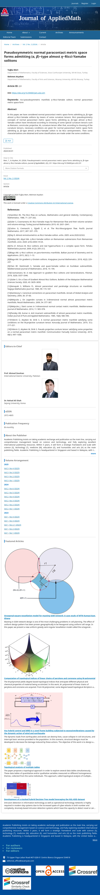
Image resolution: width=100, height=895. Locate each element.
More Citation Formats (14, 168)
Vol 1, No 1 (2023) (11, 533)
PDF (9, 141)
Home (9, 32)
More (95, 840)
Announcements (76, 32)
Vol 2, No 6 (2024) (11, 488)
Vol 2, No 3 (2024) (11, 500)
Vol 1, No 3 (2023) (11, 521)
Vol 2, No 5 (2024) (11, 492)
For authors (13, 845)
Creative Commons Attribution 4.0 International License (50, 203)
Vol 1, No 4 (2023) (11, 517)
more (93, 453)
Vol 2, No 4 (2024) (11, 496)
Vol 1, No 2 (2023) (11, 529)
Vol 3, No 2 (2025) (11, 476)
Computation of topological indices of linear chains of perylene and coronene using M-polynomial (49, 678)
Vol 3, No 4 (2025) (11, 468)
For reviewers (14, 848)
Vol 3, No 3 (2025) (11, 472)
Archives (59, 32)
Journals (75, 3)
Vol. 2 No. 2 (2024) (30, 44)
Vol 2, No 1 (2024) (11, 508)
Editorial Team (9, 37)
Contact (42, 37)
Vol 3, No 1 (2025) (11, 480)
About (25, 32)
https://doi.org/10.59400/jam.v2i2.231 (28, 93)
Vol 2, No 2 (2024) (11, 504)
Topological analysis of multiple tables (22, 767)
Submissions (26, 37)
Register (84, 3)
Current (42, 32)
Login (93, 3)
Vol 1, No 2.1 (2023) (12, 525)
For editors (12, 850)
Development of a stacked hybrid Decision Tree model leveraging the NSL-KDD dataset (44, 799)
